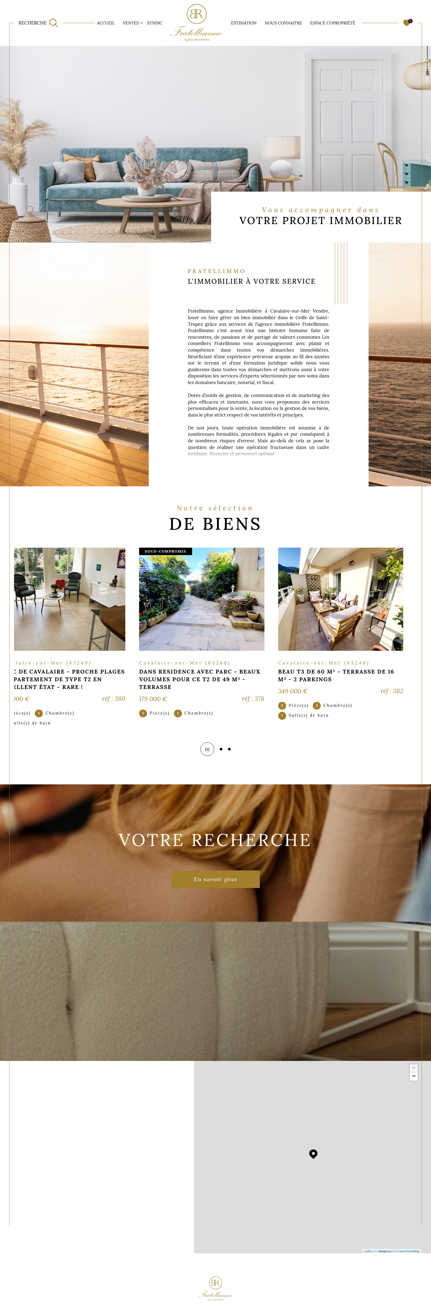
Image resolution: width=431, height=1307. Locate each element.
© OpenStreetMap (407, 1251)
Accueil (106, 23)
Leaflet (367, 1251)
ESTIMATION (244, 23)
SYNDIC (154, 23)
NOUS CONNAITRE (283, 23)
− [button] (414, 1076)
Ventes (131, 23)
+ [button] (414, 1068)
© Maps (384, 1251)
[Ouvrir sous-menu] (142, 22)
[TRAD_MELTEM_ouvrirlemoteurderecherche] (38, 23)
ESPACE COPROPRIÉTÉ (332, 23)
